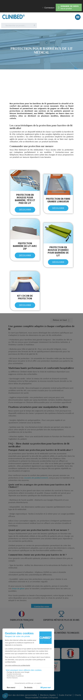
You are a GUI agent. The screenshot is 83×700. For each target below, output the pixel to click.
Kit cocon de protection (25, 297)
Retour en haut (61, 320)
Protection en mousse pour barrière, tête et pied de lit (25, 198)
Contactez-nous (41, 606)
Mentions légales (48, 695)
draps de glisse (18, 588)
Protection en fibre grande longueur (58, 200)
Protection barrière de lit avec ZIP (25, 246)
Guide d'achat (65, 695)
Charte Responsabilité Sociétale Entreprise (53, 696)
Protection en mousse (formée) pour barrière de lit (58, 251)
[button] (25, 210)
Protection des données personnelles (20, 695)
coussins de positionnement (36, 478)
